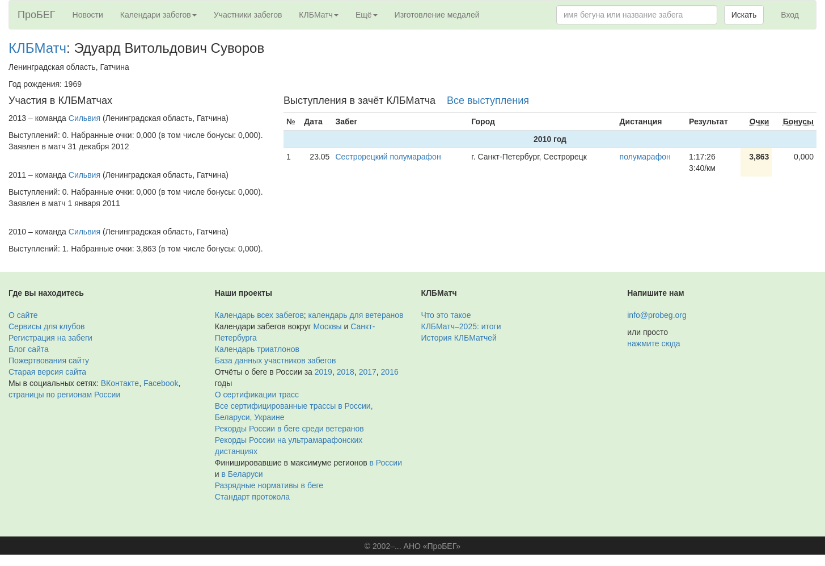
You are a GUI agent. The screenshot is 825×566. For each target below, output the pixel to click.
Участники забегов (248, 14)
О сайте (23, 315)
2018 (345, 371)
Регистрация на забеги (50, 337)
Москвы (327, 326)
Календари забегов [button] (158, 14)
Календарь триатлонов (257, 349)
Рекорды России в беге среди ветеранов (289, 428)
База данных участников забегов (275, 360)
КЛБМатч (37, 48)
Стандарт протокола (252, 496)
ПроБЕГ (37, 14)
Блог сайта (29, 349)
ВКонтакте (120, 383)
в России (386, 462)
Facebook (160, 383)
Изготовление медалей (437, 14)
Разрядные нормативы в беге (269, 485)
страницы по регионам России (64, 394)
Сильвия (84, 118)
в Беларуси (242, 474)
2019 (323, 371)
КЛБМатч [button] (319, 14)
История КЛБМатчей (459, 337)
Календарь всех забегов (259, 315)
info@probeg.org (657, 315)
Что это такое (446, 315)
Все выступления (488, 100)
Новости (88, 14)
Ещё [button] (367, 14)
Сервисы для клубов (47, 326)
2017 (367, 371)
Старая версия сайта (47, 371)
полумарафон (645, 156)
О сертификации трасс (257, 394)
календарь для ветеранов (356, 315)
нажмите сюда (653, 343)
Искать (744, 14)
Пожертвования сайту (49, 360)
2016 (390, 371)
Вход (790, 14)
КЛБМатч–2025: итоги (461, 326)
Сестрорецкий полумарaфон (388, 156)
